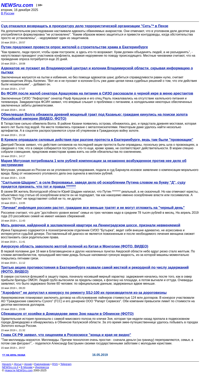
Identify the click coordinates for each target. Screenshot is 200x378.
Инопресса (42, 367)
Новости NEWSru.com (19, 370)
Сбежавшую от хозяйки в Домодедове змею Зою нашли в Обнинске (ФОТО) (67, 314)
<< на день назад (13, 354)
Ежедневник (42, 364)
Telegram (66, 364)
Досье (18, 364)
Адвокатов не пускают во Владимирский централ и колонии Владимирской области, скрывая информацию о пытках (97, 70)
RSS (55, 364)
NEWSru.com (17, 5)
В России (7, 13)
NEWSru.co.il (10, 367)
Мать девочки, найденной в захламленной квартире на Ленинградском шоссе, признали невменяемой (90, 225)
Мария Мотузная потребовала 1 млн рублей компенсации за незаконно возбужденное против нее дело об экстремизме (93, 163)
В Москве (27, 367)
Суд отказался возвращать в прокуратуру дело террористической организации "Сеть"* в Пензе (84, 26)
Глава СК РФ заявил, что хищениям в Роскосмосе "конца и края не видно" (66, 335)
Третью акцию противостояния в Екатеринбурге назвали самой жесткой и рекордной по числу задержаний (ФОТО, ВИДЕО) (95, 269)
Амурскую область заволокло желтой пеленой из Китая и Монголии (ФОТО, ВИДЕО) (74, 246)
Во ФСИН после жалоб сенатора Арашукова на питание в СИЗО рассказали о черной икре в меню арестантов (97, 93)
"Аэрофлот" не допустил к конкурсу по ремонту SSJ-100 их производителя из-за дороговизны (84, 293)
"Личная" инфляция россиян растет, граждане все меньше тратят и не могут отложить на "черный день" (93, 208)
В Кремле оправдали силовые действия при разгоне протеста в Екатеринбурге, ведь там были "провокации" (97, 140)
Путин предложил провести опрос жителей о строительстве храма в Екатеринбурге (74, 47)
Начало (7, 364)
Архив (28, 364)
